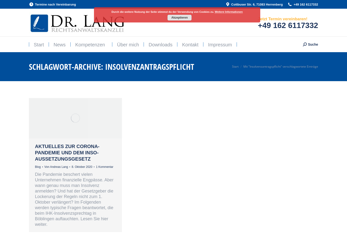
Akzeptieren (179, 17)
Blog (38, 167)
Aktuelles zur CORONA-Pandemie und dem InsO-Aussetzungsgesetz (67, 153)
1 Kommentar (104, 167)
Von (56, 167)
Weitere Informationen (229, 11)
